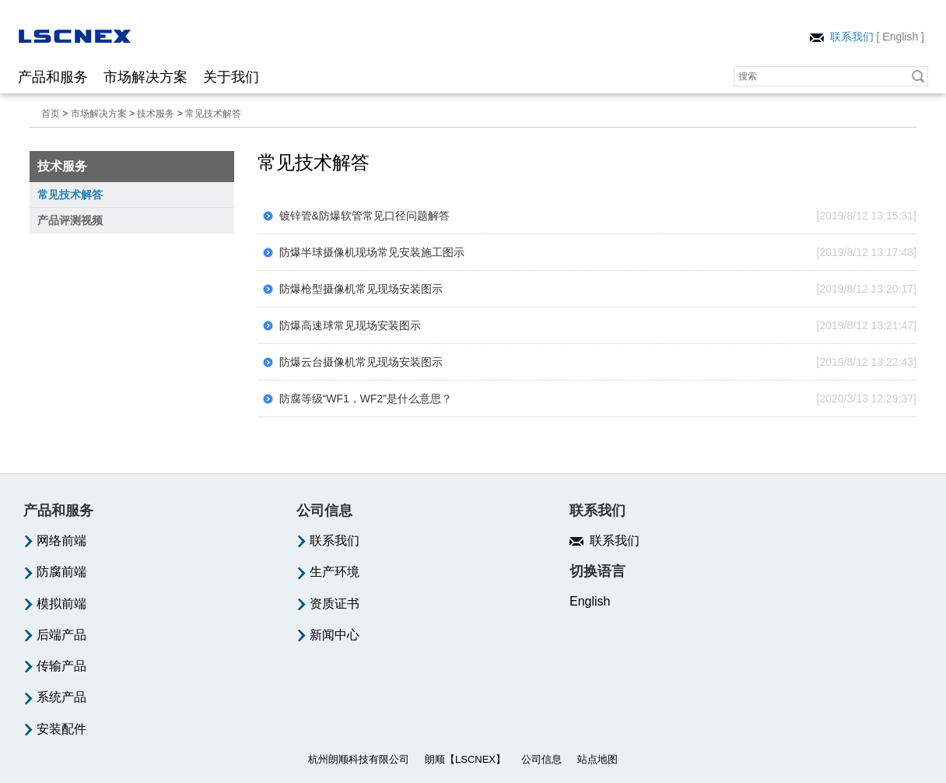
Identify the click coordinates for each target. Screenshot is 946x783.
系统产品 (54, 697)
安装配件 (54, 729)
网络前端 (54, 540)
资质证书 (327, 603)
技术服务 (155, 113)
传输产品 (54, 665)
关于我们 (231, 77)
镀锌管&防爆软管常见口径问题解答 (364, 215)
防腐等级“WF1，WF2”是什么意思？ (365, 398)
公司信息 (541, 759)
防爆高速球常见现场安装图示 (350, 325)
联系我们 (842, 36)
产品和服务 (53, 77)
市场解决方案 (145, 77)
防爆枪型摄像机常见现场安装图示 (361, 289)
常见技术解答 (213, 113)
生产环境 (327, 571)
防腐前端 (54, 571)
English (900, 36)
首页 (50, 113)
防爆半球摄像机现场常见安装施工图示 (371, 252)
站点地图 (597, 759)
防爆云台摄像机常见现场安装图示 (361, 362)
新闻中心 (327, 634)
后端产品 (54, 634)
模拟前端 (54, 603)
